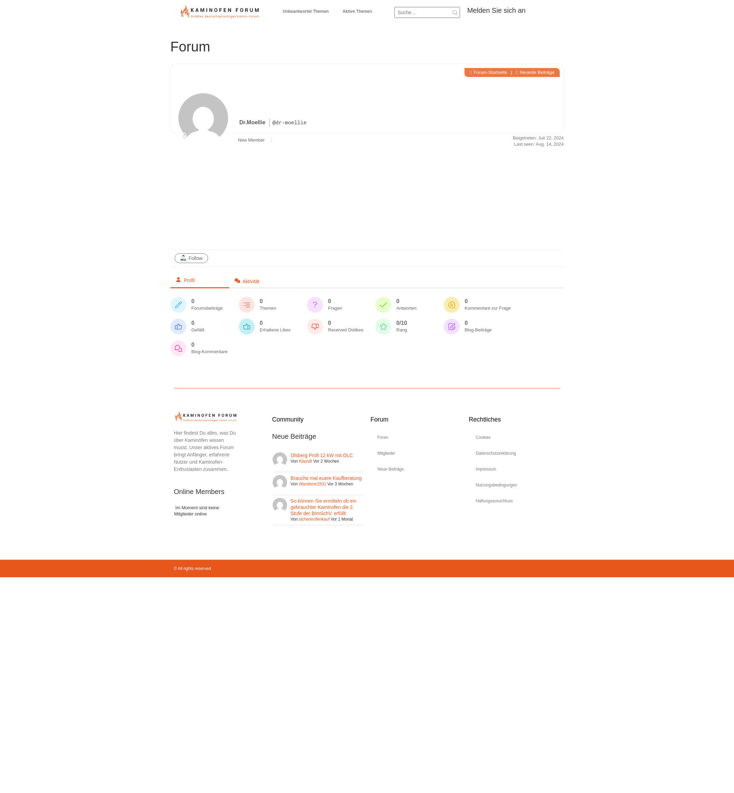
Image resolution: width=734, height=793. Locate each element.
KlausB (305, 461)
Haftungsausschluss (494, 501)
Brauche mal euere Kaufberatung (326, 478)
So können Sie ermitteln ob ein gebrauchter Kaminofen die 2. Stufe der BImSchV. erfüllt (323, 507)
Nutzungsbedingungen (496, 485)
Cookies (483, 437)
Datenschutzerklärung (496, 453)
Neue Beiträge (391, 469)
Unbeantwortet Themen (306, 11)
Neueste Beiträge (535, 72)
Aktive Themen (357, 11)
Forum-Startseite (488, 72)
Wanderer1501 (312, 484)
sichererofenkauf (314, 519)
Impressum (486, 469)
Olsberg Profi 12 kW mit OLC (322, 455)
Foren (383, 437)
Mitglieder (386, 453)
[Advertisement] (367, 197)
